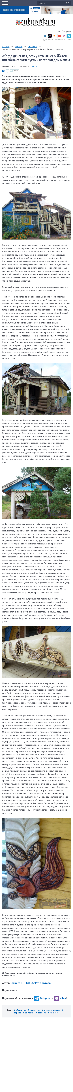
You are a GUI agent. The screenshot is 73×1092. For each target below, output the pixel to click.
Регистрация (66, 31)
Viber (60, 998)
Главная (5, 46)
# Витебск (28, 1012)
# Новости (41, 1012)
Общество (32, 46)
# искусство (34, 1010)
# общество (20, 1010)
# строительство (51, 1010)
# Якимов (53, 1012)
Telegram (42, 998)
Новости (18, 46)
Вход (58, 31)
